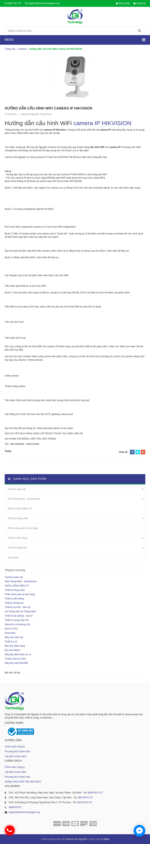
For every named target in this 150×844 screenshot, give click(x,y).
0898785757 (15, 807)
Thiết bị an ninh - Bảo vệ (17, 607)
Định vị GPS (11, 628)
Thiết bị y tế (11, 641)
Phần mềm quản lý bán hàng (23, 528)
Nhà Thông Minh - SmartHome (24, 499)
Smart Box (10, 633)
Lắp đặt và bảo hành (15, 756)
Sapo (106, 839)
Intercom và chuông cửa (17, 624)
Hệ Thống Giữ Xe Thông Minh (20, 611)
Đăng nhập (123, 3)
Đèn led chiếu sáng (15, 646)
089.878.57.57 (95, 792)
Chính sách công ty (15, 746)
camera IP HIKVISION (102, 123)
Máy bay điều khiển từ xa (18, 654)
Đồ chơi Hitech (12, 650)
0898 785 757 (14, 3)
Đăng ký (139, 3)
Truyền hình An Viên (15, 658)
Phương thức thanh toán (17, 751)
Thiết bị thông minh (18, 518)
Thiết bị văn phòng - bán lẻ (19, 615)
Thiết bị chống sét (17, 547)
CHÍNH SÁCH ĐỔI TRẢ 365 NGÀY (23, 781)
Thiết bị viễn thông (17, 538)
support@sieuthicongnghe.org (43, 3)
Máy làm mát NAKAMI (16, 663)
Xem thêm (13, 557)
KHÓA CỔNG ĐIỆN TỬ (20, 508)
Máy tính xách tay (14, 637)
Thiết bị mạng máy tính (17, 620)
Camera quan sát (17, 489)
